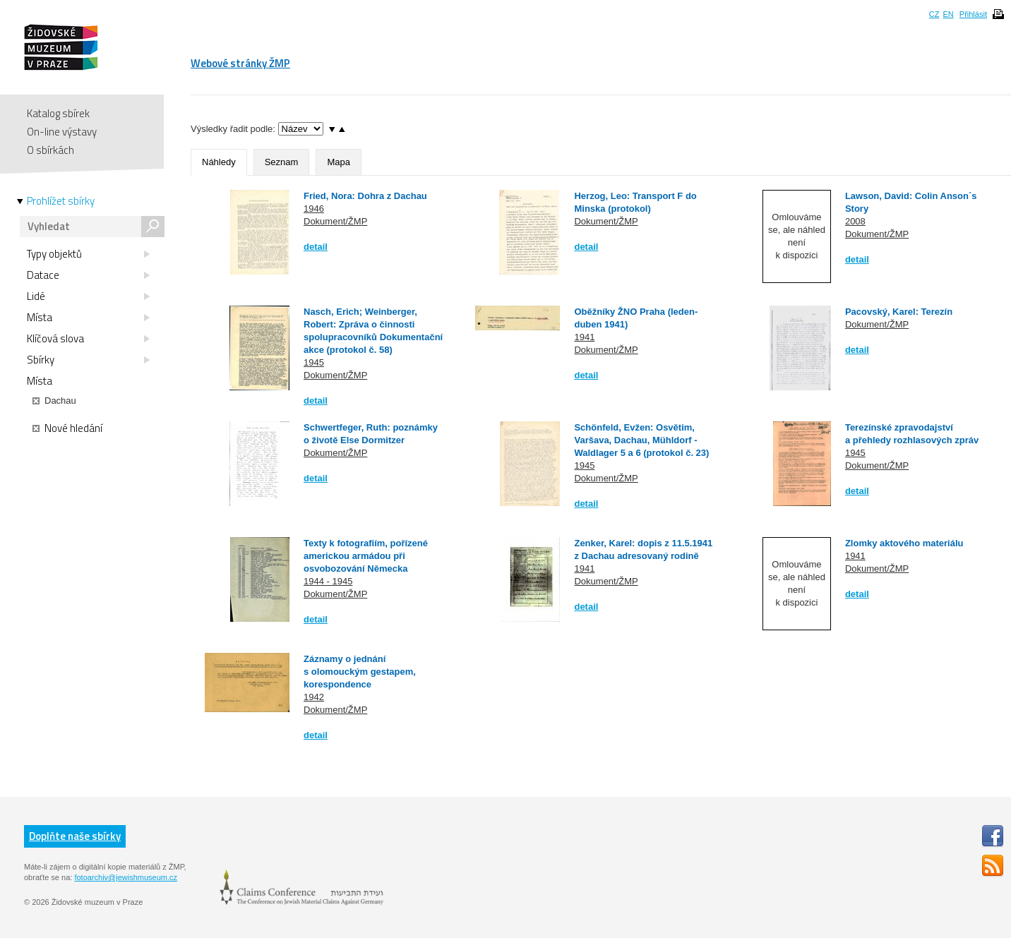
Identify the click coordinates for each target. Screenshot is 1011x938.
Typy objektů (88, 254)
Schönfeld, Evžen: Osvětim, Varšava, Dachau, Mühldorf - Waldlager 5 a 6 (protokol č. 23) (641, 440)
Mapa (338, 162)
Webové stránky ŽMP (240, 63)
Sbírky (88, 360)
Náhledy (219, 162)
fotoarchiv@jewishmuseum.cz (125, 877)
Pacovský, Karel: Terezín (898, 311)
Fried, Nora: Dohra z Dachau (365, 196)
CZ (934, 14)
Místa (88, 317)
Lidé (88, 296)
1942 (314, 697)
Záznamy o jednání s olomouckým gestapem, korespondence (360, 672)
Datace (88, 275)
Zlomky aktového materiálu (904, 543)
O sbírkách (50, 150)
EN (948, 14)
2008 (855, 221)
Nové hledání (67, 428)
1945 (314, 362)
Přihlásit (973, 14)
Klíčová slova (88, 338)
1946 (314, 208)
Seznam (282, 162)
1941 (584, 337)
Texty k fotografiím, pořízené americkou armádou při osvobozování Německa (366, 556)
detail (316, 246)
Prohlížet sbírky (61, 201)
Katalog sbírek (58, 113)
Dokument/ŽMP (335, 221)
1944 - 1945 (328, 581)
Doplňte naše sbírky (75, 836)
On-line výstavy (62, 132)
